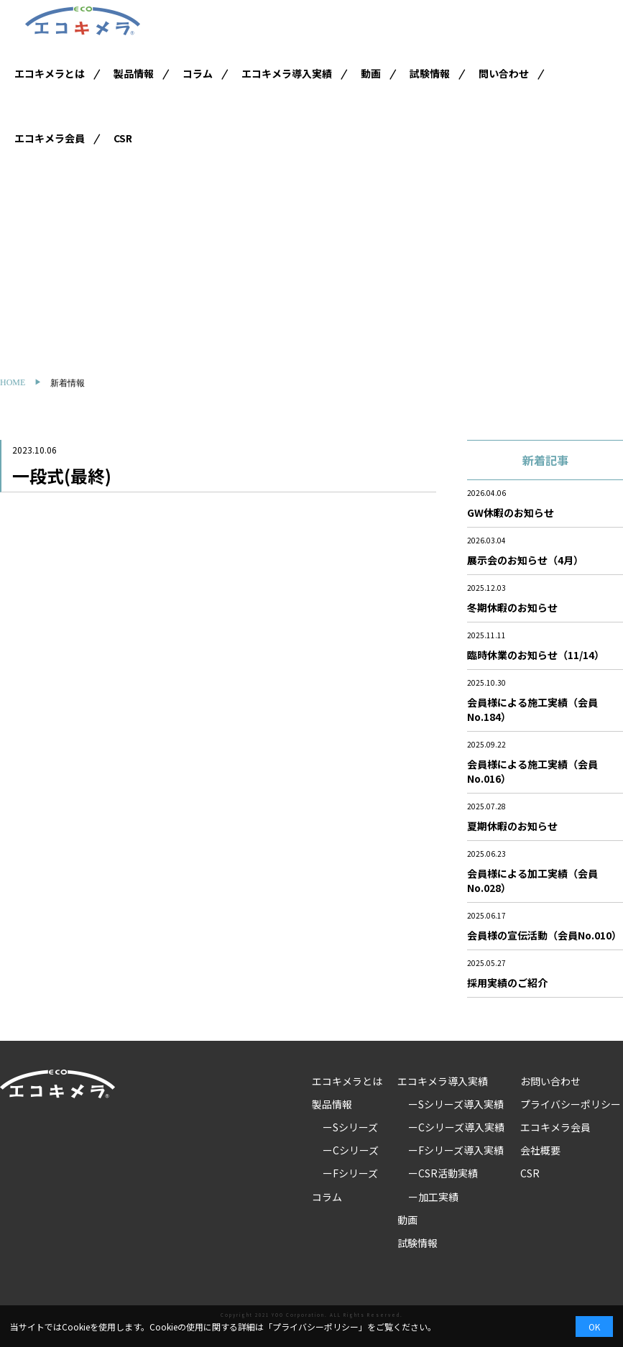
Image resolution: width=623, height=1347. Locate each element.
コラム (198, 73)
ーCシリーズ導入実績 (456, 1127)
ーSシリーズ (350, 1127)
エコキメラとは (49, 73)
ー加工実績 (433, 1197)
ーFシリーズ (350, 1173)
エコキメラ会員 (49, 138)
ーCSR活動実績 (443, 1173)
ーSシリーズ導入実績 (456, 1104)
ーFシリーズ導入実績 (456, 1150)
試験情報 (430, 73)
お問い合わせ (550, 1081)
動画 (371, 73)
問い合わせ (504, 73)
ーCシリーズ (351, 1150)
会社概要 (540, 1150)
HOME (12, 382)
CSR (123, 138)
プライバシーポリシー (570, 1104)
